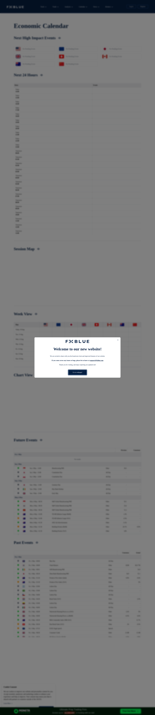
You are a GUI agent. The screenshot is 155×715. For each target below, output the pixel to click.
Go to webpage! (77, 372)
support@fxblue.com (96, 360)
